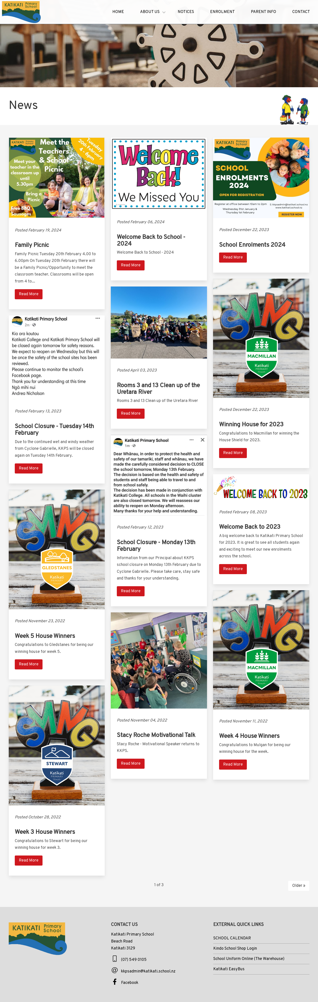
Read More (28, 294)
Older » (298, 885)
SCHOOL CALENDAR (232, 938)
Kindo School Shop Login (235, 948)
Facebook (129, 982)
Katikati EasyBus (229, 969)
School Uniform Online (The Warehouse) (248, 959)
